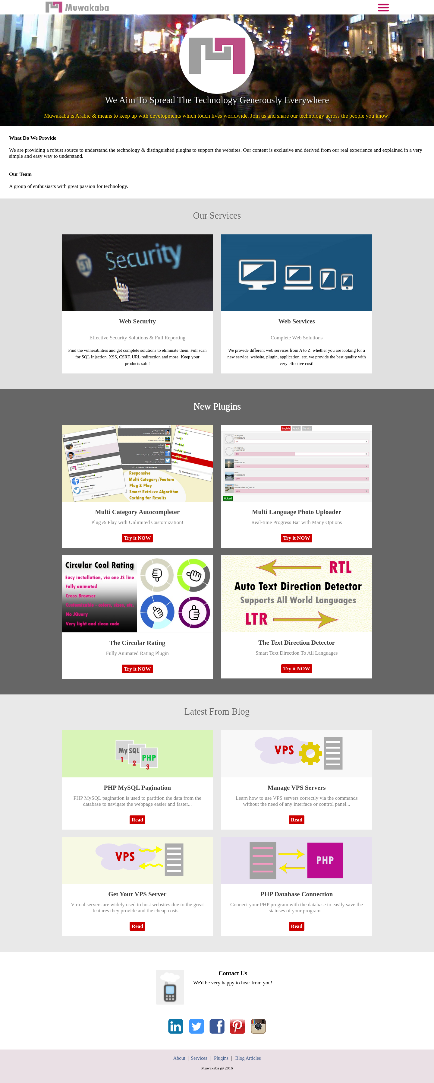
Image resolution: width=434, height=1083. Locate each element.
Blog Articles (248, 1058)
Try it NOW (137, 538)
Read (137, 820)
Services (199, 1058)
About (179, 1058)
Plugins (221, 1058)
